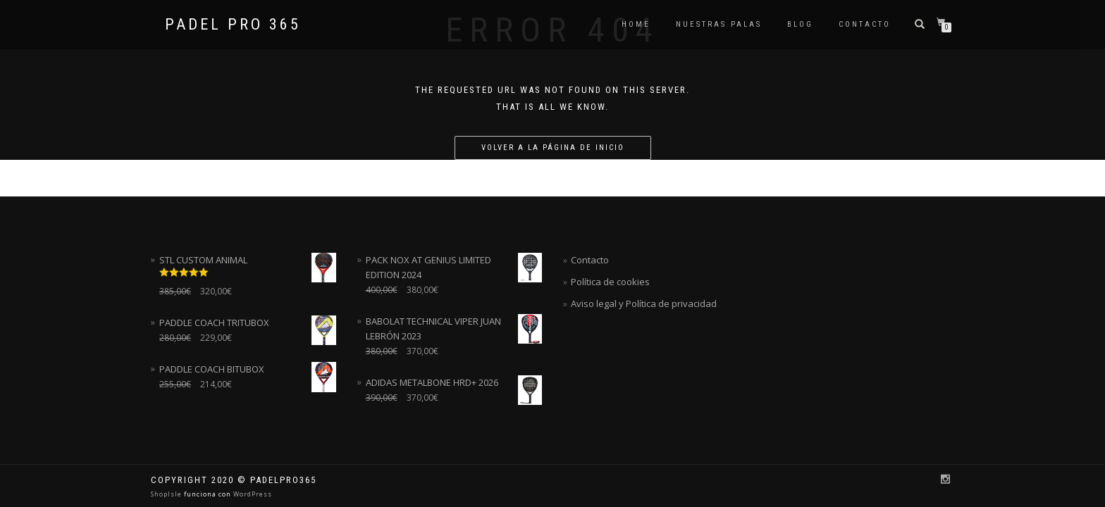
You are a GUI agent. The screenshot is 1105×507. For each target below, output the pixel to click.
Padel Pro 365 (233, 24)
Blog (800, 24)
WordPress (251, 494)
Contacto (865, 24)
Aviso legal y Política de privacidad (644, 303)
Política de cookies (610, 281)
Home (636, 24)
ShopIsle (167, 494)
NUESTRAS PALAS (719, 24)
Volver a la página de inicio (552, 147)
